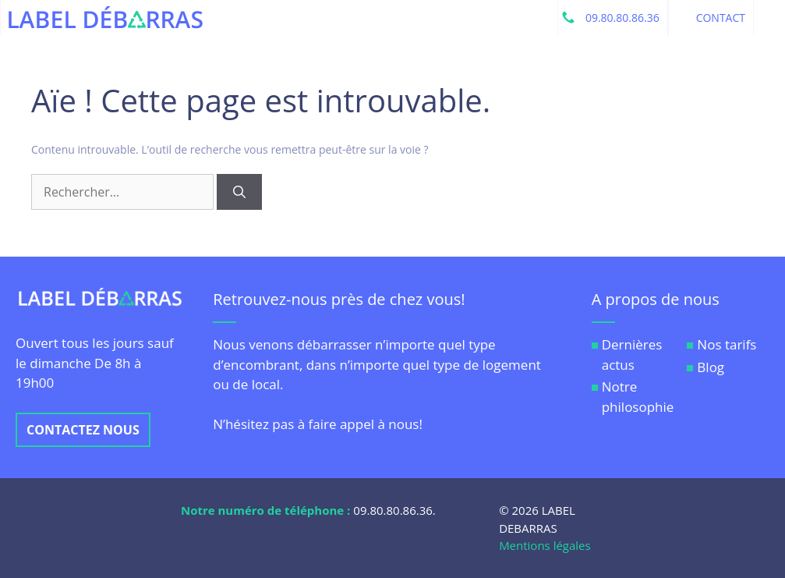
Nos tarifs (726, 344)
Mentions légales (545, 545)
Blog (710, 367)
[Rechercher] (239, 192)
